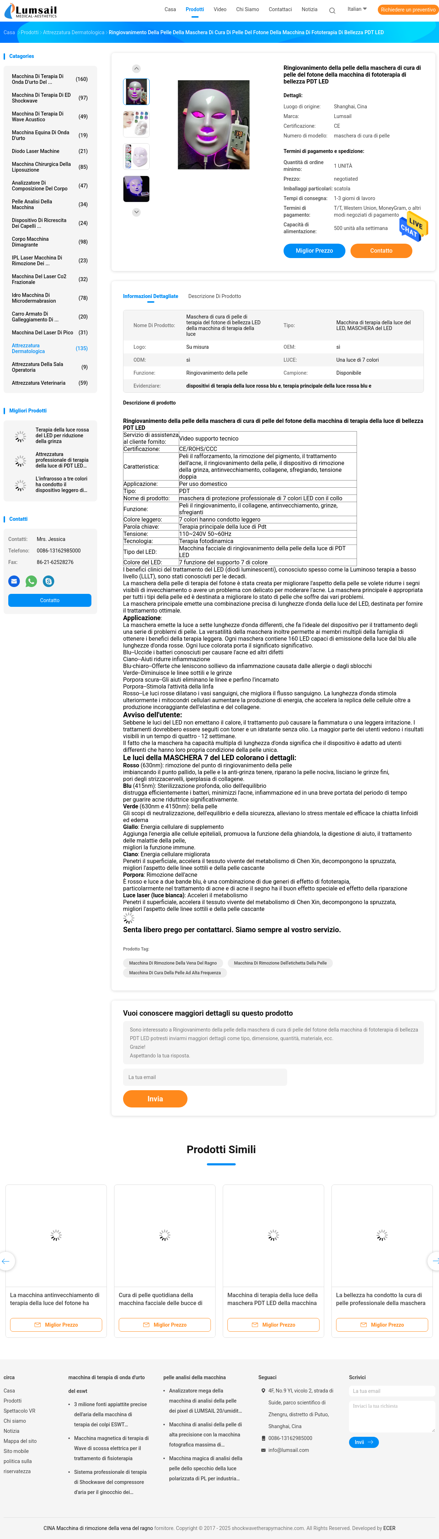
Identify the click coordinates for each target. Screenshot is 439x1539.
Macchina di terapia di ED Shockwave (50, 98)
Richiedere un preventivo (408, 10)
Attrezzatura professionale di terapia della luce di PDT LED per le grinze (62, 460)
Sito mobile (16, 1451)
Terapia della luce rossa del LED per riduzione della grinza (62, 435)
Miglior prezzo (314, 250)
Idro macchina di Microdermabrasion (50, 298)
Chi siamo (15, 1421)
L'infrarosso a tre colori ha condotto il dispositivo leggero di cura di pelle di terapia (61, 484)
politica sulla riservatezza (18, 1466)
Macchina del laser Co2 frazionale (50, 279)
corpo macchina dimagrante (50, 242)
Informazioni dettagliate (150, 296)
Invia (155, 1099)
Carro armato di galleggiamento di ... (50, 316)
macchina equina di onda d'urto (50, 135)
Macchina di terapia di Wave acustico (50, 116)
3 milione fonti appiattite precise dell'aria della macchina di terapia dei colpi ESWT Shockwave (110, 1416)
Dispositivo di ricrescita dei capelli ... (50, 223)
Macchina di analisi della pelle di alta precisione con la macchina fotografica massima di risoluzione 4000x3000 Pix (205, 1436)
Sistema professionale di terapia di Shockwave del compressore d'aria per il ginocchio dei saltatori (110, 1483)
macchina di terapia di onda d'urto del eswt (106, 1384)
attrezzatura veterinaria (50, 383)
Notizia (11, 1431)
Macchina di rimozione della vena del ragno (173, 963)
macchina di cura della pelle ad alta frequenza (175, 972)
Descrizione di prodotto (214, 296)
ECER (389, 1528)
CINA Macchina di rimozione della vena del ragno (98, 1528)
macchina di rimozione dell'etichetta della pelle (280, 963)
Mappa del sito (20, 1441)
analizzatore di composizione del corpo (50, 185)
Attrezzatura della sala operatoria (50, 367)
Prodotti (13, 1401)
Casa (9, 1391)
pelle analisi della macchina (50, 204)
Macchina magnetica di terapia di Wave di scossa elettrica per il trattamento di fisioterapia (111, 1448)
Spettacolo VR (19, 1411)
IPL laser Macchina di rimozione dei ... (50, 260)
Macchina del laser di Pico (50, 332)
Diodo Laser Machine (50, 151)
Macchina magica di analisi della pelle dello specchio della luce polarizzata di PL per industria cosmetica (205, 1469)
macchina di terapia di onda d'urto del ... (50, 79)
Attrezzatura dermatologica (50, 348)
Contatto (49, 600)
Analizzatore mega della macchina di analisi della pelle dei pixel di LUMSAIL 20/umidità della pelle (205, 1402)
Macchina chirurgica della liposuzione (50, 167)
